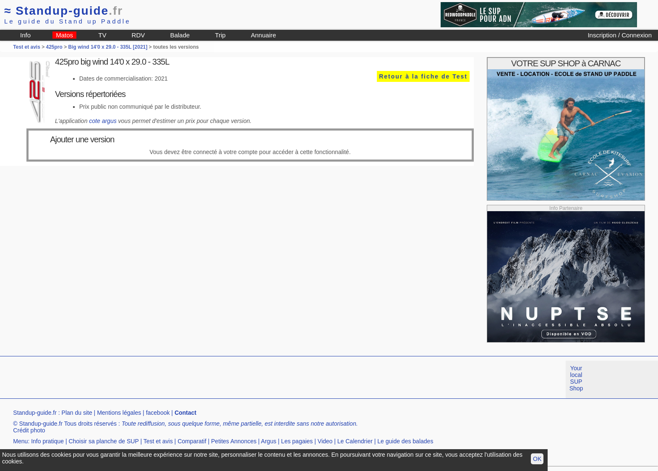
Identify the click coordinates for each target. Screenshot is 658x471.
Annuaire (263, 35)
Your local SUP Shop (576, 378)
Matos (64, 35)
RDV (138, 35)
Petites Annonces (233, 441)
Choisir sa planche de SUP (103, 441)
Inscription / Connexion (620, 35)
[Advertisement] (153, 379)
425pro (54, 47)
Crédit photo (29, 430)
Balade (180, 35)
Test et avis (27, 47)
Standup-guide (63, 10)
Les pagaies (297, 441)
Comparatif (192, 441)
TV (102, 35)
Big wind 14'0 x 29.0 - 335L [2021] (108, 47)
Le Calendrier (355, 441)
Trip (220, 35)
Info (25, 35)
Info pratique (47, 441)
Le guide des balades (405, 441)
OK (537, 458)
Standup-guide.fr (35, 412)
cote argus (102, 121)
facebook (158, 412)
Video (325, 441)
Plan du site (77, 412)
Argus (269, 441)
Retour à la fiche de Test (423, 76)
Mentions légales (119, 412)
